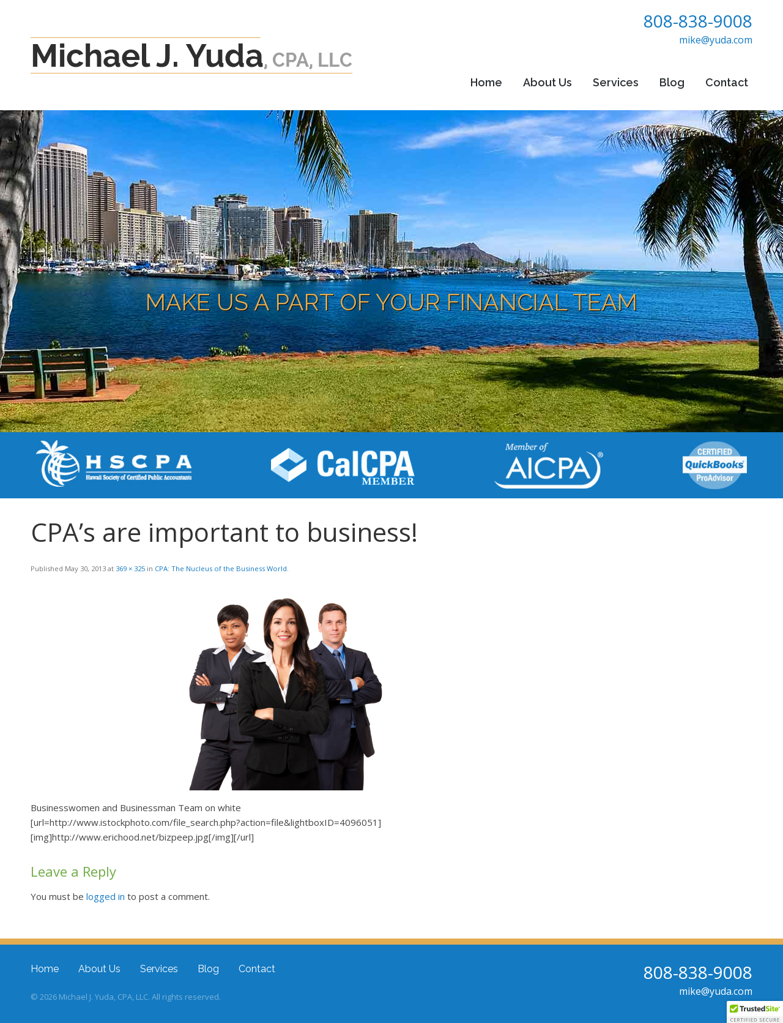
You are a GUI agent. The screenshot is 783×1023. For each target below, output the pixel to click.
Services (616, 82)
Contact (726, 82)
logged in (105, 896)
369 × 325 (130, 568)
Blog (672, 82)
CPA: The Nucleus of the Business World (221, 568)
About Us (547, 82)
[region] (391, 271)
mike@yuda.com (715, 40)
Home (486, 82)
